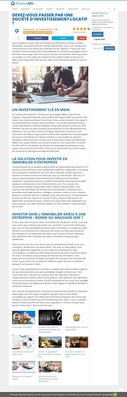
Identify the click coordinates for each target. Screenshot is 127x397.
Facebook (37, 38)
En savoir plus (108, 394)
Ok (115, 394)
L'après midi (99, 39)
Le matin (98, 34)
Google (82, 38)
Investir (49, 8)
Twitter (62, 38)
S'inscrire (109, 48)
